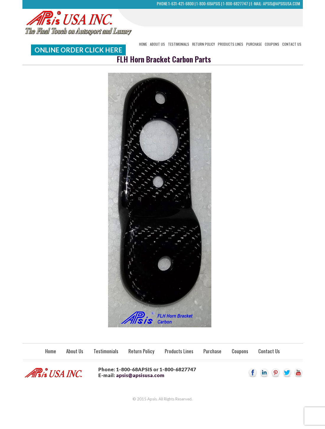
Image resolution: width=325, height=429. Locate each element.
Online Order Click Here (78, 50)
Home (143, 44)
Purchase (254, 44)
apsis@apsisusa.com (281, 3)
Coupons (272, 44)
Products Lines (230, 44)
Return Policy (203, 44)
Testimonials (178, 44)
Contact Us (291, 44)
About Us (157, 44)
